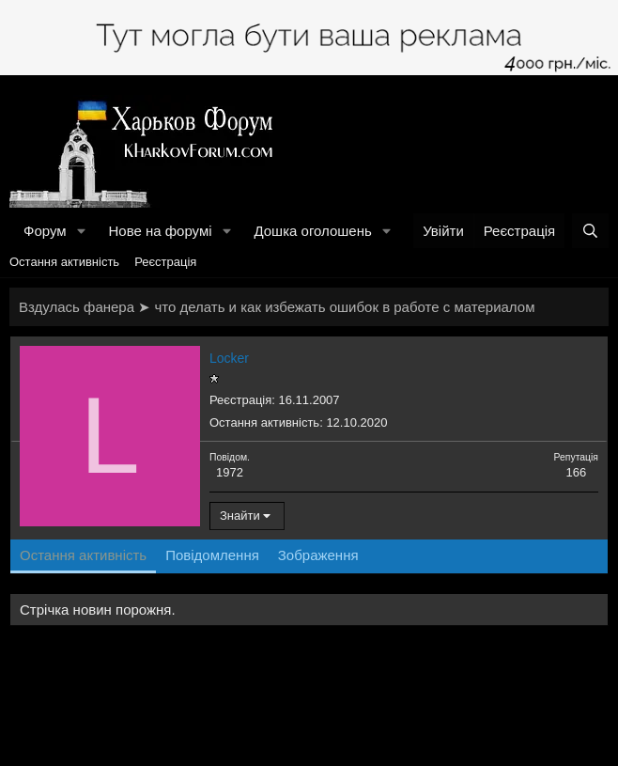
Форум (45, 231)
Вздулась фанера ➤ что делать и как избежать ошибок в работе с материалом (276, 307)
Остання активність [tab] (83, 555)
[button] (81, 230)
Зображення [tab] (318, 555)
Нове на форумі (159, 231)
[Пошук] (590, 230)
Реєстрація (165, 262)
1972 (229, 472)
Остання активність (64, 262)
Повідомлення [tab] (212, 555)
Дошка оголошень (312, 231)
